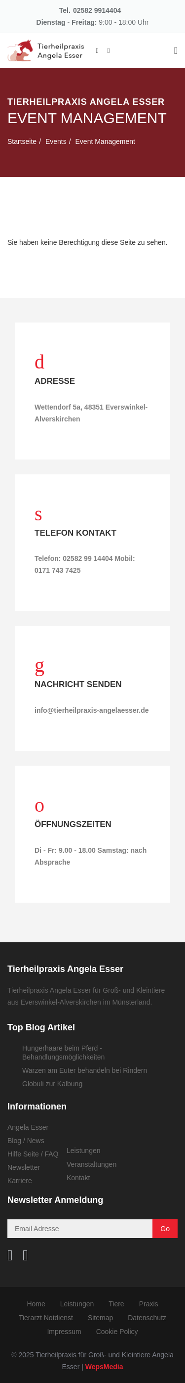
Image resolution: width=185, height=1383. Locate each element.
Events (56, 141)
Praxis (148, 1304)
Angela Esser (27, 1127)
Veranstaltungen (91, 1164)
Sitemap (100, 1318)
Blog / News (25, 1141)
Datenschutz (147, 1318)
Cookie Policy (117, 1332)
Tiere (116, 1304)
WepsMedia (104, 1367)
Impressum (64, 1332)
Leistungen (84, 1150)
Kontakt (78, 1178)
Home (36, 1304)
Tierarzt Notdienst (46, 1318)
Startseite (22, 141)
